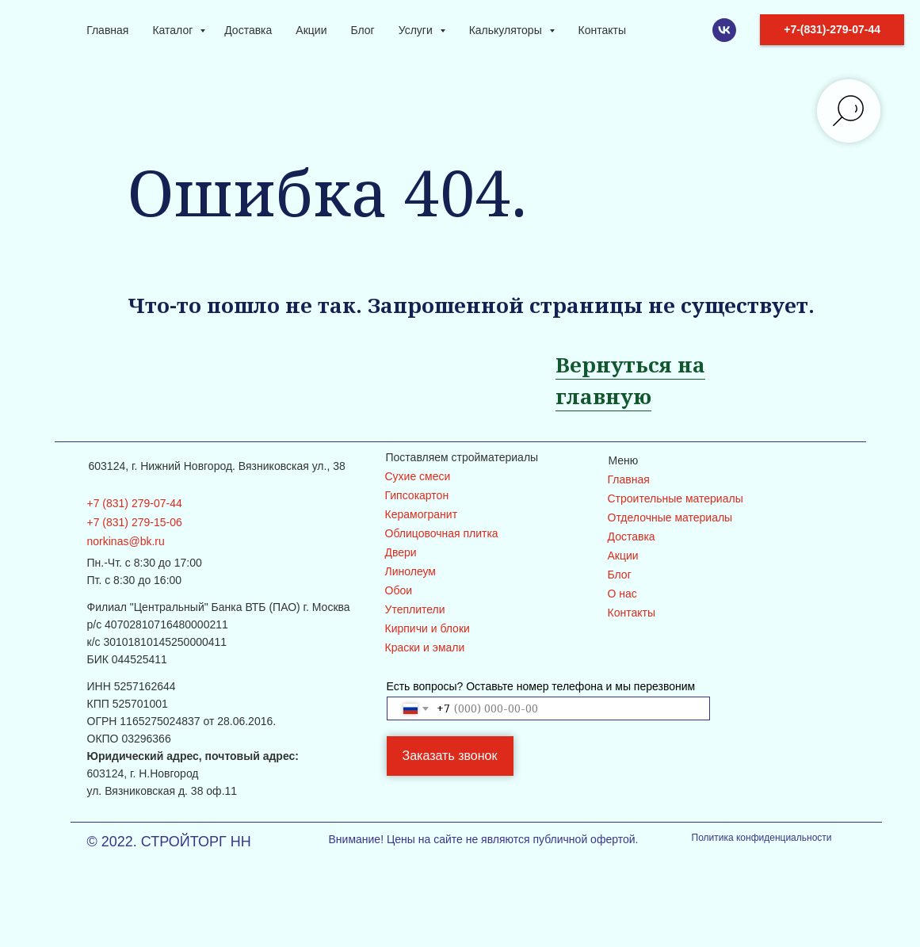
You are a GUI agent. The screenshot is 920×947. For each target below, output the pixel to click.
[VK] (724, 30)
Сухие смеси (418, 476)
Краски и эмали (425, 647)
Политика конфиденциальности (762, 837)
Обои (399, 590)
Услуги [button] (417, 30)
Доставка (248, 30)
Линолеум (410, 571)
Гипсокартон (417, 495)
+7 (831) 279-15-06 (134, 522)
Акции (311, 30)
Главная (107, 30)
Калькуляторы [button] (507, 30)
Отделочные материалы (670, 517)
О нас (622, 593)
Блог (362, 30)
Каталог (174, 30)
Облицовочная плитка (441, 533)
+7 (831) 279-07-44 (134, 503)
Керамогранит (421, 514)
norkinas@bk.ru (126, 541)
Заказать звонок (450, 755)
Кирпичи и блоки (427, 628)
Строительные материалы (675, 498)
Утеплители (415, 609)
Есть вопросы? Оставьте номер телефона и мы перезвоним (541, 686)
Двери (401, 552)
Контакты (602, 30)
